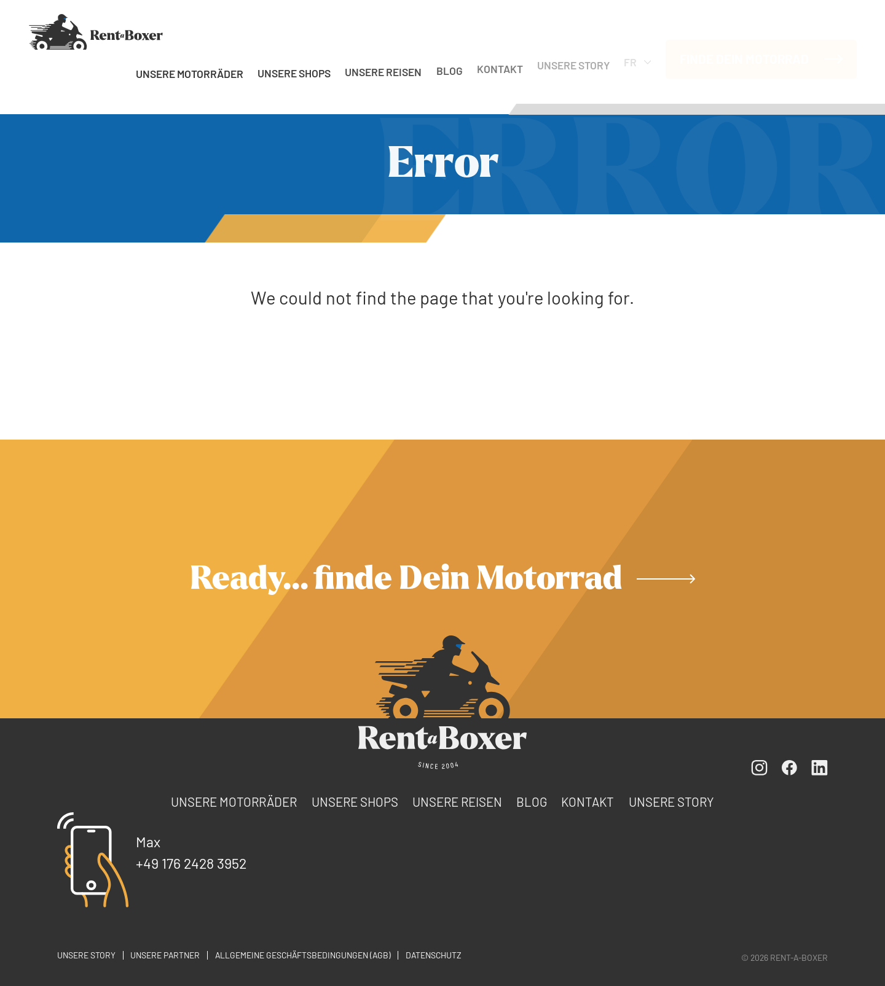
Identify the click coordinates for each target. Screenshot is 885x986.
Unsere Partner (165, 955)
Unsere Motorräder (189, 73)
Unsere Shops (294, 72)
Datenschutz (434, 955)
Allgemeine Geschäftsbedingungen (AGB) (303, 955)
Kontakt (500, 64)
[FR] (96, 32)
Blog (449, 67)
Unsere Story (573, 61)
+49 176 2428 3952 (191, 863)
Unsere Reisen (383, 70)
